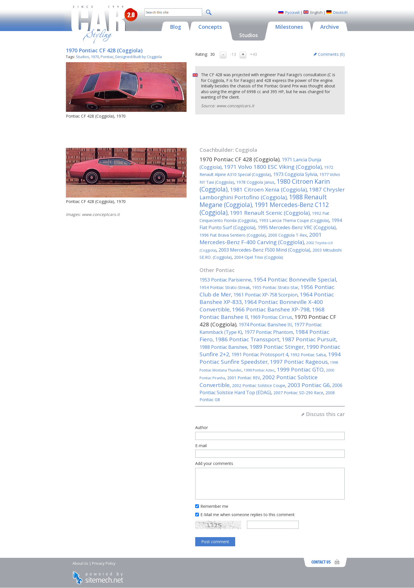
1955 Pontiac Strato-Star (275, 287)
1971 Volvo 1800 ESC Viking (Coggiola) (273, 167)
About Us (80, 563)
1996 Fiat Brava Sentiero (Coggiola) (233, 235)
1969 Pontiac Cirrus (271, 317)
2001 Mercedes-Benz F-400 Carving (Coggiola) (261, 238)
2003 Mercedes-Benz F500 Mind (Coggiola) (264, 250)
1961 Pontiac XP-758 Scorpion (265, 295)
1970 (95, 56)
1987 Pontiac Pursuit (309, 339)
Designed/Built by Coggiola (138, 56)
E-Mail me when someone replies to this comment (247, 514)
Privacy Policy (104, 563)
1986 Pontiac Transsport (247, 339)
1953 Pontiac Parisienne (225, 280)
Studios (82, 56)
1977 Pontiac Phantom (268, 332)
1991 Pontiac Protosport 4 (259, 354)
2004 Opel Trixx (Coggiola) (258, 257)
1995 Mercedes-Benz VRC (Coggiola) (297, 227)
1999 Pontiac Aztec (259, 370)
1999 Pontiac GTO (300, 369)
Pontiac (107, 56)
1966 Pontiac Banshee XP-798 (271, 309)
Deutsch (340, 12)
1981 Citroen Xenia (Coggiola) (268, 189)
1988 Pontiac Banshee (223, 347)
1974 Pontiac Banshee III (265, 324)
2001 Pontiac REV (243, 377)
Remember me (214, 506)
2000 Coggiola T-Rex (287, 235)
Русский (292, 12)
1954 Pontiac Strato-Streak (225, 287)
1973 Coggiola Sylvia (295, 174)
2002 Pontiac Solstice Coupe (258, 385)
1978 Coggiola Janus (255, 182)
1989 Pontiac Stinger (277, 346)
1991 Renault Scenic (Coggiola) (270, 213)
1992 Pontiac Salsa (308, 354)
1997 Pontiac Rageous (299, 361)
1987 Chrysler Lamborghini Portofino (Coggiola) (272, 193)
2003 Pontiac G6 (309, 385)
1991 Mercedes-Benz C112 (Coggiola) (264, 209)
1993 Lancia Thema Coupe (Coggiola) (294, 220)
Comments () (331, 54)
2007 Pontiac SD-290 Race (298, 392)
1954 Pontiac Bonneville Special (295, 279)
